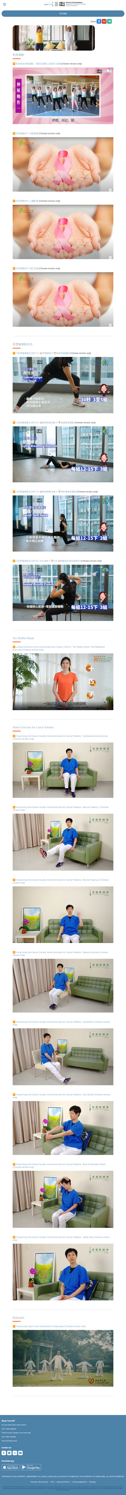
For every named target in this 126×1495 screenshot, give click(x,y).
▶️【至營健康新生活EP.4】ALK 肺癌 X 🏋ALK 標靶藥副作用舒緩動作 (46, 560)
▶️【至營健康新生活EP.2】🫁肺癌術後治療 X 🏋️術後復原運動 (43, 422)
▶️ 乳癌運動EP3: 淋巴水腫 (25, 268)
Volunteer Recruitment (39, 1482)
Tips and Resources (9, 1441)
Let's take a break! (9, 1437)
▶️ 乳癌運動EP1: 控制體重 (25, 133)
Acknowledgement (79, 1482)
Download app (8, 1461)
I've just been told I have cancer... (15, 1425)
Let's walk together (9, 1429)
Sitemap (92, 1482)
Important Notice (63, 1482)
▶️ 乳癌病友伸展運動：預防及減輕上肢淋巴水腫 (36, 63)
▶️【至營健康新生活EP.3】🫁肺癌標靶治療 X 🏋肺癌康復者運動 (44, 491)
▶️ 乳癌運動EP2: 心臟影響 (25, 201)
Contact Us (6, 1447)
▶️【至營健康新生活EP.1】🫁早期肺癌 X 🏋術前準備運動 (41, 353)
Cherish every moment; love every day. (16, 1433)
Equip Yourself (8, 1420)
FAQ (52, 1482)
